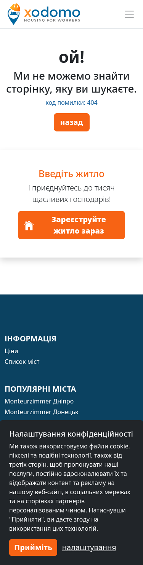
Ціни (11, 351)
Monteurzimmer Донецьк (42, 412)
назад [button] (71, 122)
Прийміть (33, 547)
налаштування (89, 547)
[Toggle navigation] (129, 14)
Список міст (22, 361)
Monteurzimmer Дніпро (39, 401)
